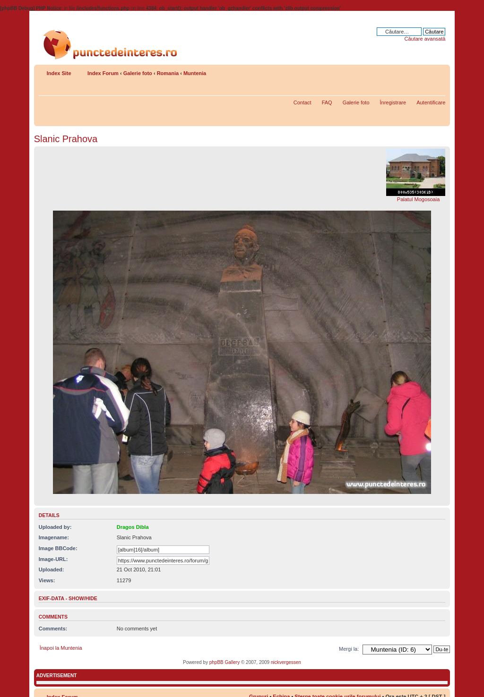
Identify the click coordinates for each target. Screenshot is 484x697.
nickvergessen (286, 662)
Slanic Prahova (66, 139)
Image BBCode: (58, 548)
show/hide (83, 598)
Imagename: (54, 537)
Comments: (53, 628)
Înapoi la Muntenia (61, 648)
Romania (168, 73)
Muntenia (194, 73)
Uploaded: (51, 569)
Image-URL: (53, 559)
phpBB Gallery (224, 662)
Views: (47, 580)
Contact (302, 102)
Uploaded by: (55, 527)
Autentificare (430, 102)
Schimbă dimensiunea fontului (438, 71)
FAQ (327, 102)
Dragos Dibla (133, 527)
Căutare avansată (424, 39)
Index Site (59, 73)
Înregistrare (393, 102)
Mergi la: (349, 649)
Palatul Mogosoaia (418, 199)
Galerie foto (137, 73)
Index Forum (103, 73)
